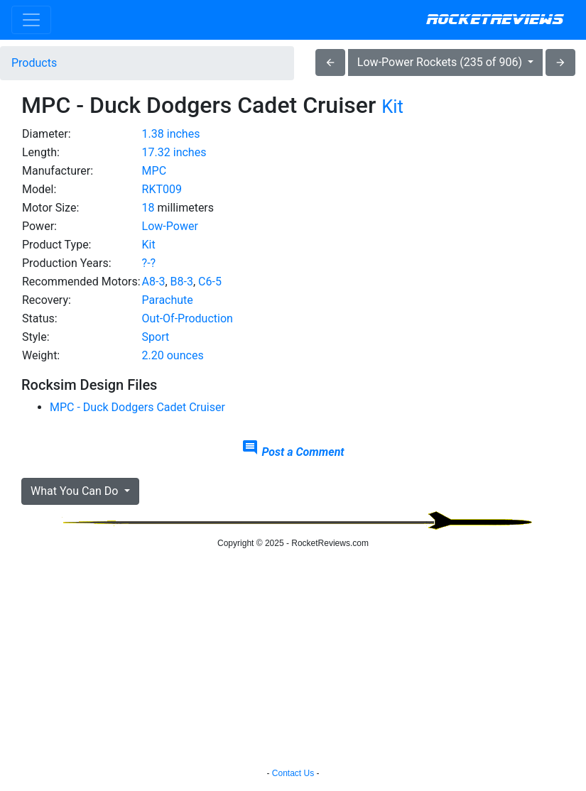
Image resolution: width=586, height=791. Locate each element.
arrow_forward (560, 62)
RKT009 (162, 189)
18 (148, 207)
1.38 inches (171, 134)
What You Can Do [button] (76, 491)
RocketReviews (494, 20)
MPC (154, 171)
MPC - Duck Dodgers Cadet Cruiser (137, 407)
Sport (156, 337)
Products (34, 63)
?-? (149, 263)
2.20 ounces (173, 355)
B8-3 (181, 281)
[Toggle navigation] (31, 20)
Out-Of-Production (187, 318)
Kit (392, 106)
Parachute (167, 300)
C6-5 (210, 281)
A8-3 (154, 281)
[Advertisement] (481, 196)
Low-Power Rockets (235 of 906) (441, 62)
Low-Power (170, 226)
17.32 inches (174, 152)
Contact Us (293, 773)
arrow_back (330, 62)
